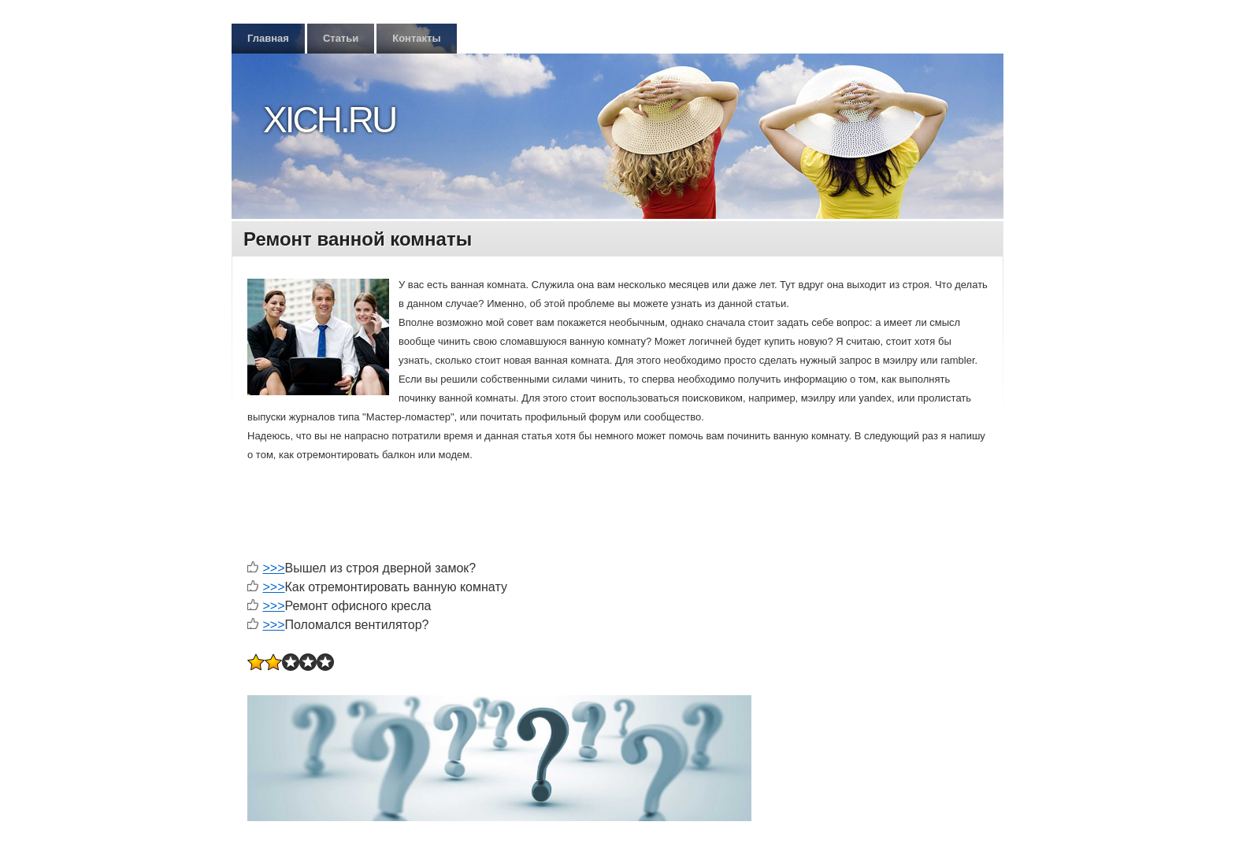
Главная (268, 38)
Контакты (416, 38)
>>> (273, 568)
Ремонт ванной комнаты (357, 239)
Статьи (340, 38)
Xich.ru (329, 119)
